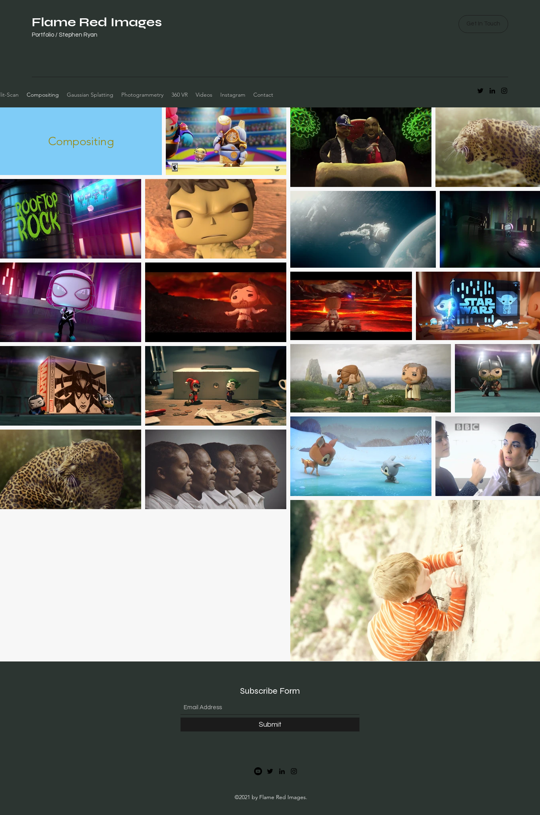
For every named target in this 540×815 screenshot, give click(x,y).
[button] (483, 24)
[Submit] (270, 724)
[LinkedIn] (282, 771)
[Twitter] (270, 771)
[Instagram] (294, 771)
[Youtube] (258, 771)
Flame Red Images (97, 22)
